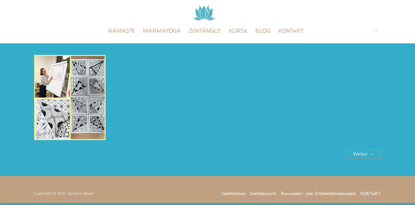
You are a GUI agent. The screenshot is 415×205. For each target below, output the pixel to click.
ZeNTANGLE (205, 30)
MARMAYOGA (162, 30)
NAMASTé (121, 30)
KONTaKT (291, 30)
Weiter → (363, 154)
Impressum (233, 193)
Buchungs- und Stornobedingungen (318, 193)
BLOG (262, 30)
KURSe (238, 30)
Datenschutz (263, 193)
